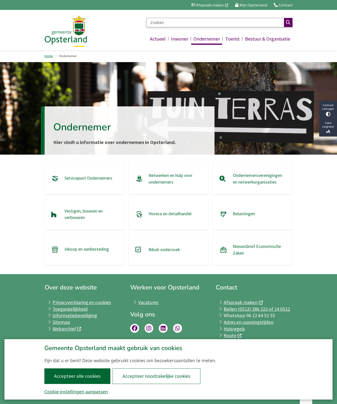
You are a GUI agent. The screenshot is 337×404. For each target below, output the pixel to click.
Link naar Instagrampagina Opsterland (149, 328)
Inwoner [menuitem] (179, 39)
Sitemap (61, 322)
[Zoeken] (215, 22)
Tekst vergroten (328, 127)
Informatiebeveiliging (75, 315)
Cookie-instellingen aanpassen (76, 392)
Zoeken (288, 22)
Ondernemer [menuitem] (206, 39)
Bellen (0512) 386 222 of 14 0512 (257, 309)
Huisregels (234, 329)
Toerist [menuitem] (232, 39)
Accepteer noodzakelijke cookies (156, 376)
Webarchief (67, 329)
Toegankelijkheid (70, 309)
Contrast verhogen (328, 109)
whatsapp (177, 328)
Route (233, 335)
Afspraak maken (243, 302)
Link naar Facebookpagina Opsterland (134, 328)
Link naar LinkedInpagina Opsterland (163, 328)
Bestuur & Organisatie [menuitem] (267, 39)
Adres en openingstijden (249, 322)
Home (49, 56)
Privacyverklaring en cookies (82, 302)
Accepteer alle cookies (77, 376)
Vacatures (148, 302)
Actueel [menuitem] (158, 39)
